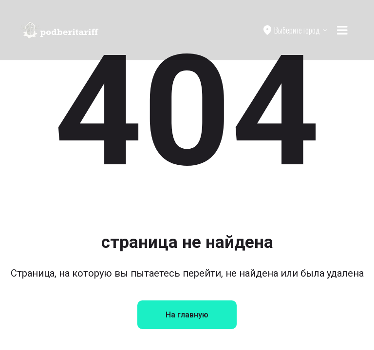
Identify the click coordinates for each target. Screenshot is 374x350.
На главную (187, 314)
